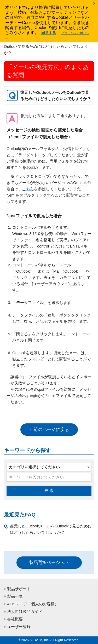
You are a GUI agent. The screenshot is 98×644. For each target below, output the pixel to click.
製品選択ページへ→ (49, 562)
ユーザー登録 (19, 626)
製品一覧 (15, 596)
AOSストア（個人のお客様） (33, 604)
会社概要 (15, 619)
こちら (28, 189)
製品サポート (19, 588)
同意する (48, 33)
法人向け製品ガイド (24, 611)
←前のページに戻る (49, 429)
